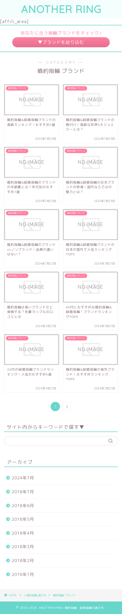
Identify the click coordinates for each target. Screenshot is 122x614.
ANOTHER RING (61, 9)
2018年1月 (23, 574)
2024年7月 (23, 478)
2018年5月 (23, 519)
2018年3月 (23, 547)
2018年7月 (23, 492)
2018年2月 (23, 560)
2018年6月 (23, 505)
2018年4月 (23, 533)
